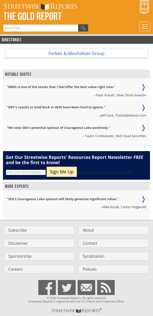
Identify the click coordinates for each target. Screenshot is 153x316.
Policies (90, 269)
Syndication (93, 256)
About (88, 230)
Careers (15, 269)
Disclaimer (18, 243)
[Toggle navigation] (144, 26)
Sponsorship (20, 256)
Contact (90, 243)
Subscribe (17, 230)
